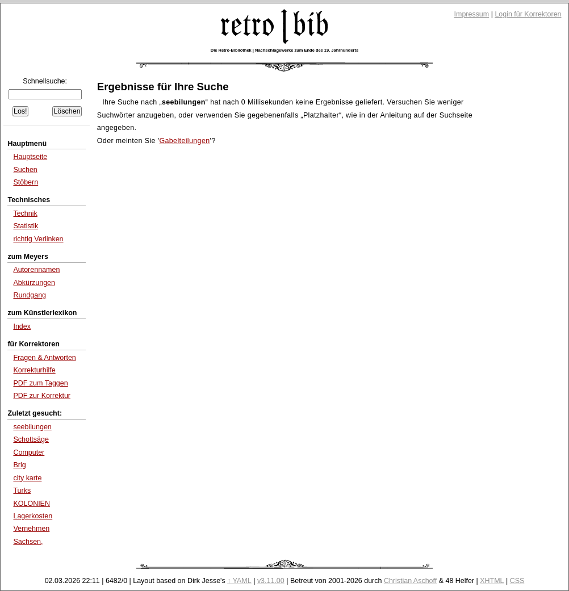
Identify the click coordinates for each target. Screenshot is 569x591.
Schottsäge (30, 439)
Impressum (471, 14)
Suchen (25, 170)
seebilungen (32, 427)
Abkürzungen (34, 283)
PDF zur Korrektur (41, 396)
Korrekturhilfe (34, 370)
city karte (27, 478)
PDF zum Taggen (40, 383)
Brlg (19, 465)
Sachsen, (28, 542)
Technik (25, 213)
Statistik (25, 226)
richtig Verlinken (38, 239)
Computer (28, 452)
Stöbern (25, 182)
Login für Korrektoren (528, 14)
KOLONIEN (31, 504)
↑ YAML (239, 581)
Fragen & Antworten (44, 358)
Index (22, 326)
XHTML (492, 581)
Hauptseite (30, 157)
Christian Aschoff (410, 581)
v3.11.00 (270, 581)
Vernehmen (31, 529)
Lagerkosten (32, 516)
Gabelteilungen (184, 141)
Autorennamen (36, 270)
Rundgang (29, 295)
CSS (517, 581)
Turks (22, 490)
